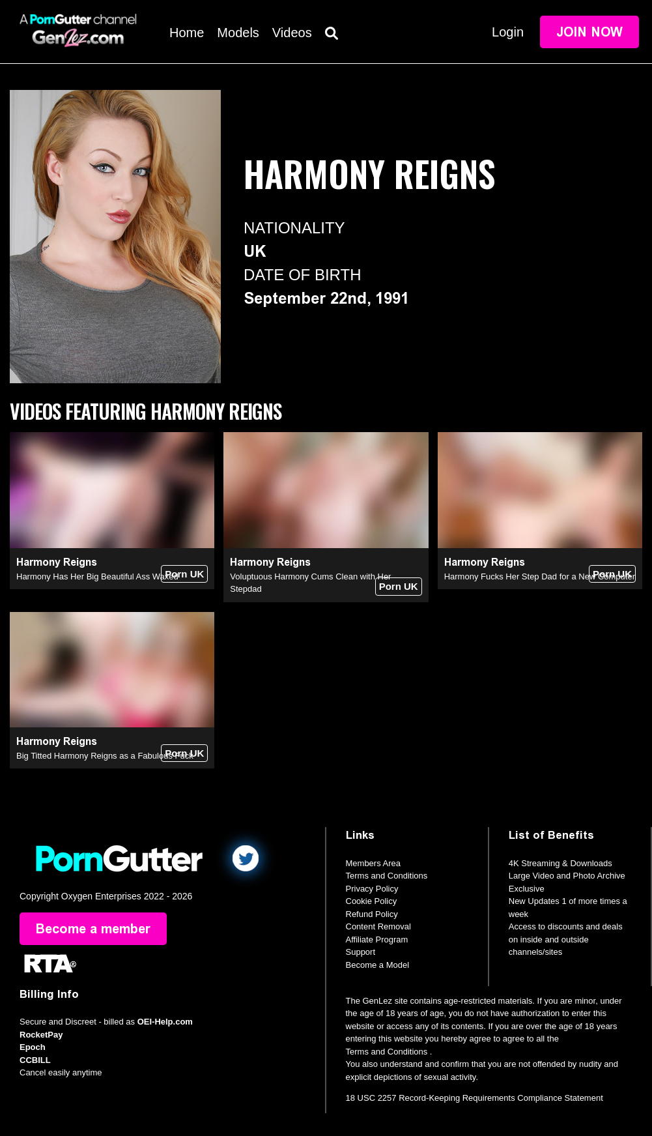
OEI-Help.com (165, 1022)
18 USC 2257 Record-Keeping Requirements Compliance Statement (474, 1098)
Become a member (93, 929)
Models (238, 32)
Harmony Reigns (56, 562)
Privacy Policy (372, 889)
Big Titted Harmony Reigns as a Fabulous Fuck (104, 756)
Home (186, 32)
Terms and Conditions (387, 876)
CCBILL (35, 1060)
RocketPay (41, 1035)
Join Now (589, 32)
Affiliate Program (377, 939)
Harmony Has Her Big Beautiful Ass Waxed (97, 576)
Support (361, 952)
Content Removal (378, 926)
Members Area (373, 863)
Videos (292, 32)
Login (508, 32)
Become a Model (378, 965)
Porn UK (184, 573)
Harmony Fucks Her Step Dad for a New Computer (539, 576)
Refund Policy (372, 914)
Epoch (33, 1047)
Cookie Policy (371, 901)
